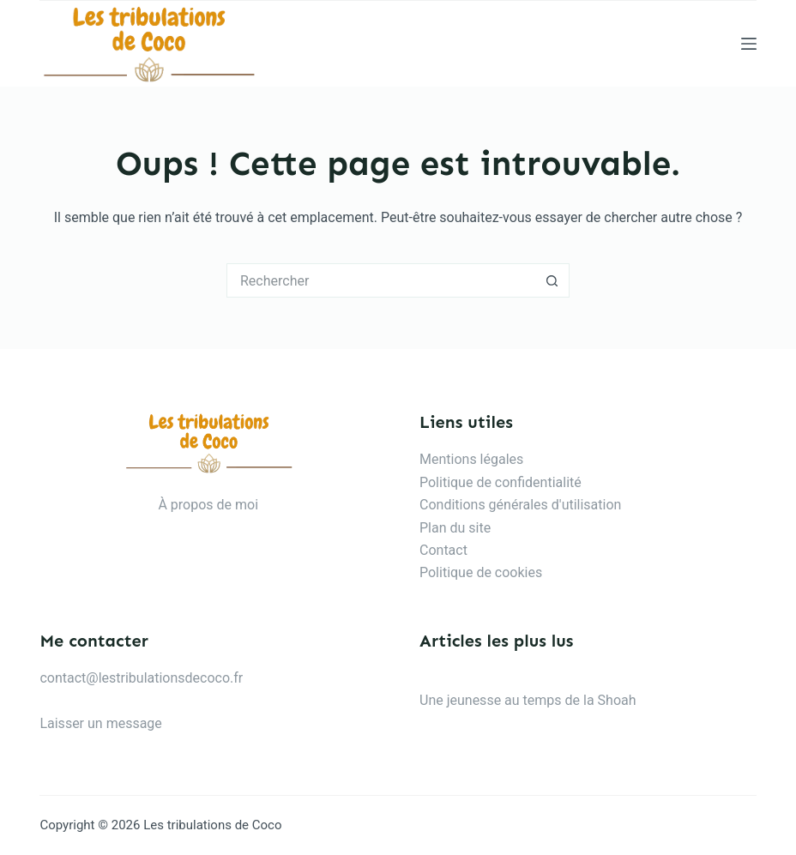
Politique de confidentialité (500, 482)
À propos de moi (208, 505)
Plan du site (455, 528)
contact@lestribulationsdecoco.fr (141, 678)
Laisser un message (100, 723)
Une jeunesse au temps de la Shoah (527, 700)
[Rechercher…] (380, 280)
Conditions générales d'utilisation (520, 505)
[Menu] (749, 43)
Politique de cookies (480, 572)
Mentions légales (471, 459)
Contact (443, 550)
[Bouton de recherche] (552, 280)
